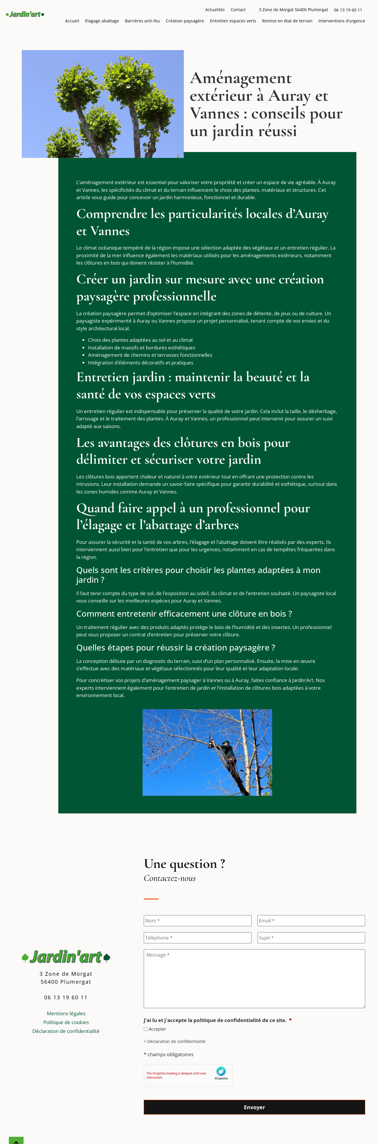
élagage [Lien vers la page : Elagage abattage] (200, 542)
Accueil (72, 21)
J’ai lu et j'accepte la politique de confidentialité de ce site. (218, 1020)
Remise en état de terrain (287, 21)
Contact (238, 9)
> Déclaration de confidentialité (175, 1041)
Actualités (215, 9)
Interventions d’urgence (341, 21)
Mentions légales (66, 1013)
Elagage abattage (102, 21)
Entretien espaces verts (233, 21)
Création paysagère (185, 21)
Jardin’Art (302, 680)
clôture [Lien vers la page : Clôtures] (231, 634)
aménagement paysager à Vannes (184, 680)
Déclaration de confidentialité (66, 1030)
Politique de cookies (66, 1021)
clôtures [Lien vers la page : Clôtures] (93, 262)
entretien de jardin (188, 687)
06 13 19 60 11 (348, 10)
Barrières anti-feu (142, 21)
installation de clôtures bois (250, 687)
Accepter (157, 1029)
